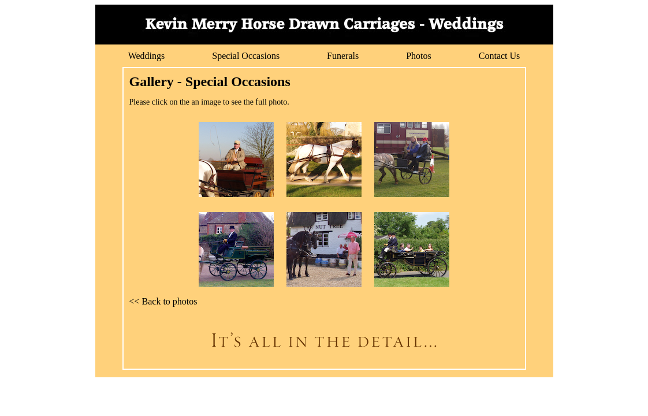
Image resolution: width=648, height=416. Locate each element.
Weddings (146, 56)
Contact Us (499, 56)
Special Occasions (246, 56)
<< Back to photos (163, 301)
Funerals (343, 56)
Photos (418, 56)
